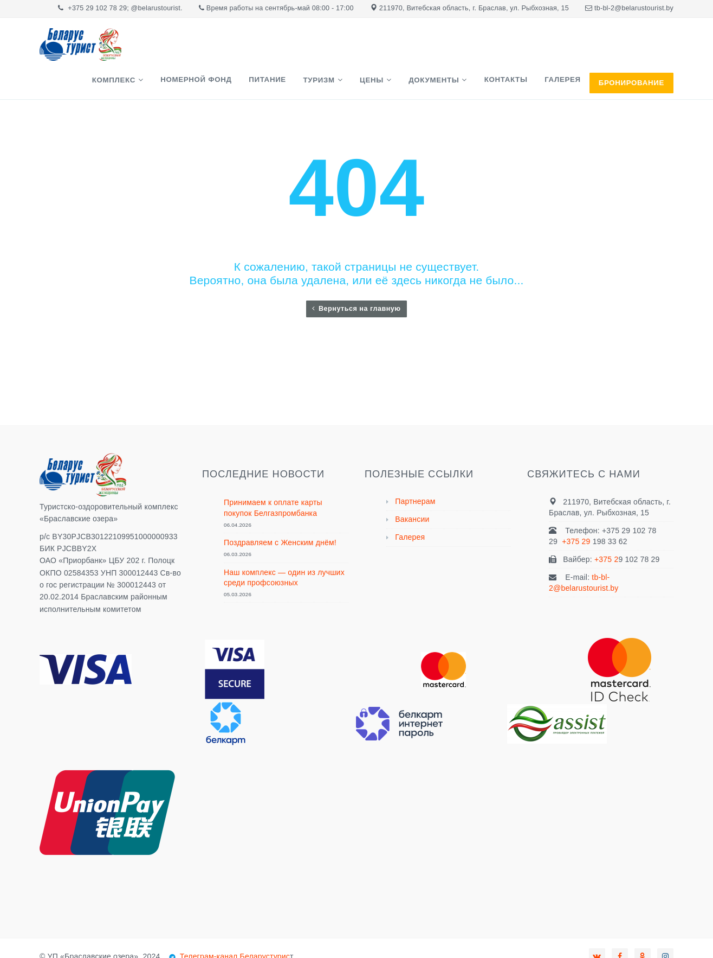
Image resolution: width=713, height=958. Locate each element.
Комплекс (161, 50)
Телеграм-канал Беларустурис (234, 929)
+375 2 (606, 532)
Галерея (566, 50)
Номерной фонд (237, 50)
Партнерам (415, 474)
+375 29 (577, 514)
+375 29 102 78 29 (97, 8)
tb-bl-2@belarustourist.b (632, 8)
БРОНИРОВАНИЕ (631, 50)
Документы (449, 50)
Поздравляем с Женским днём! (280, 516)
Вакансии (412, 492)
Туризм (347, 50)
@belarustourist (155, 8)
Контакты (515, 50)
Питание (302, 50)
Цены (394, 50)
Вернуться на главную (356, 282)
